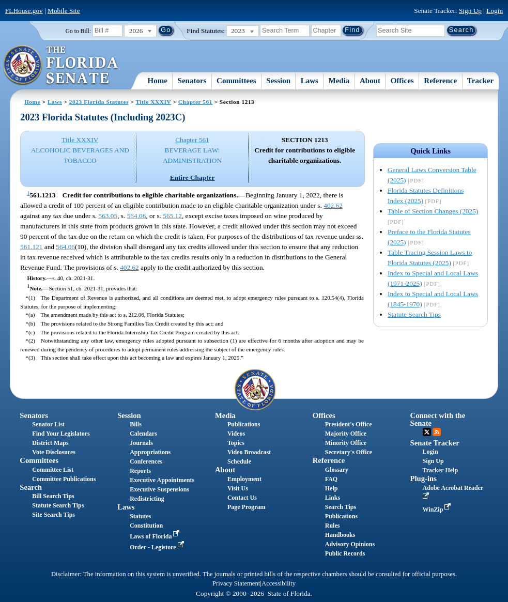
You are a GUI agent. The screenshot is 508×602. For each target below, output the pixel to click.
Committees (236, 80)
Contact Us (242, 497)
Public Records (345, 553)
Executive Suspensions (159, 489)
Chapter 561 (195, 102)
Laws (309, 80)
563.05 (108, 216)
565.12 (172, 216)
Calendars (143, 433)
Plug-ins (423, 478)
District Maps (50, 442)
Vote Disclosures (53, 452)
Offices (402, 80)
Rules (332, 525)
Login (494, 10)
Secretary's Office (348, 452)
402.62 (333, 205)
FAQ (331, 479)
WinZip (438, 509)
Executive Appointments (162, 480)
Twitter (427, 432)
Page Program (246, 507)
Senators (192, 80)
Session (278, 80)
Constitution (146, 525)
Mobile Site (64, 10)
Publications (243, 424)
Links (332, 497)
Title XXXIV (153, 102)
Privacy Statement (236, 583)
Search (31, 487)
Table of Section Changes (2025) (433, 211)
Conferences (146, 461)
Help (331, 488)
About (370, 80)
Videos (236, 433)
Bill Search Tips (53, 496)
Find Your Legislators (60, 433)
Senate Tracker (434, 443)
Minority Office (345, 442)
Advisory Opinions (350, 544)
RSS (437, 432)
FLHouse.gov (24, 10)
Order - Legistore (158, 547)
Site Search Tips (53, 514)
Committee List (52, 469)
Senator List (48, 424)
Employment (244, 479)
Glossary (336, 469)
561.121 (31, 247)
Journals (141, 442)
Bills (136, 424)
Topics (235, 442)
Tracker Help (440, 470)
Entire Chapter (192, 177)
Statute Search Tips (414, 314)
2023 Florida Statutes (99, 102)
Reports (140, 470)
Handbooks (340, 534)
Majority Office (345, 433)
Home (157, 80)
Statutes (140, 516)
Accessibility (278, 583)
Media (339, 80)
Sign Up (470, 10)
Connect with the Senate (438, 419)
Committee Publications (64, 479)
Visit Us (237, 488)
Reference (440, 80)
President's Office (348, 424)
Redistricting (147, 498)
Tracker (480, 80)
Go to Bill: (78, 31)
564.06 (136, 216)
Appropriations (150, 452)
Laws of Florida (155, 536)
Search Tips (340, 507)
